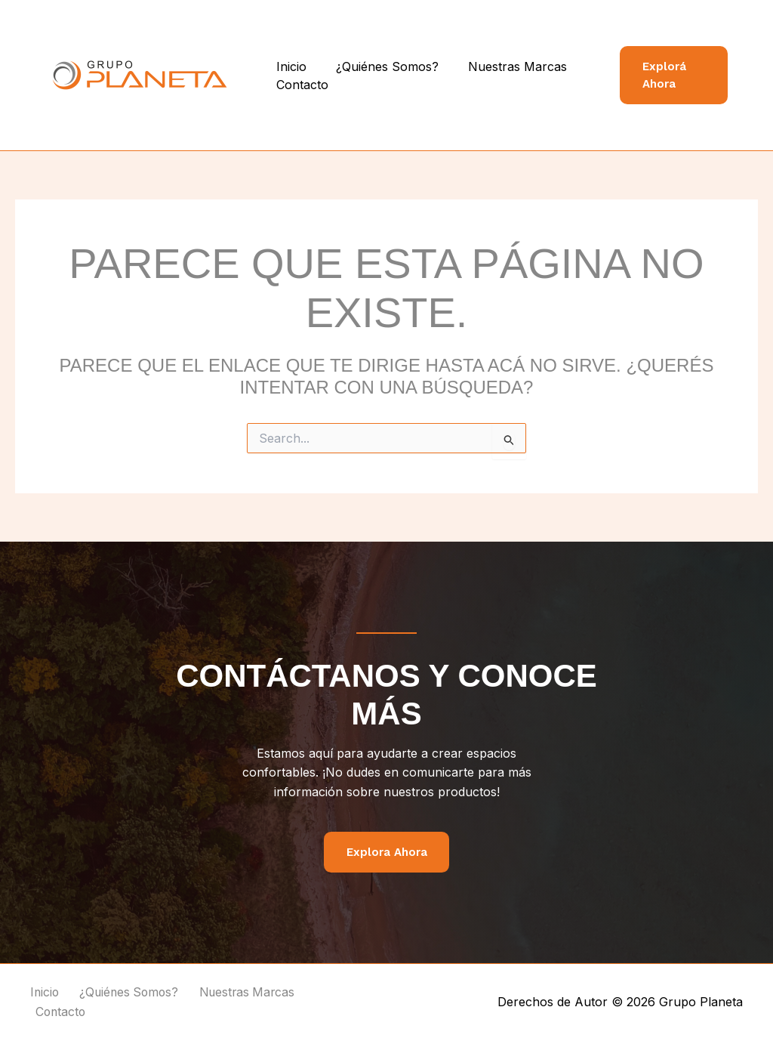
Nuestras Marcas (503, 66)
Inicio (288, 66)
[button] (671, 75)
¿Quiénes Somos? (379, 66)
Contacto (299, 84)
